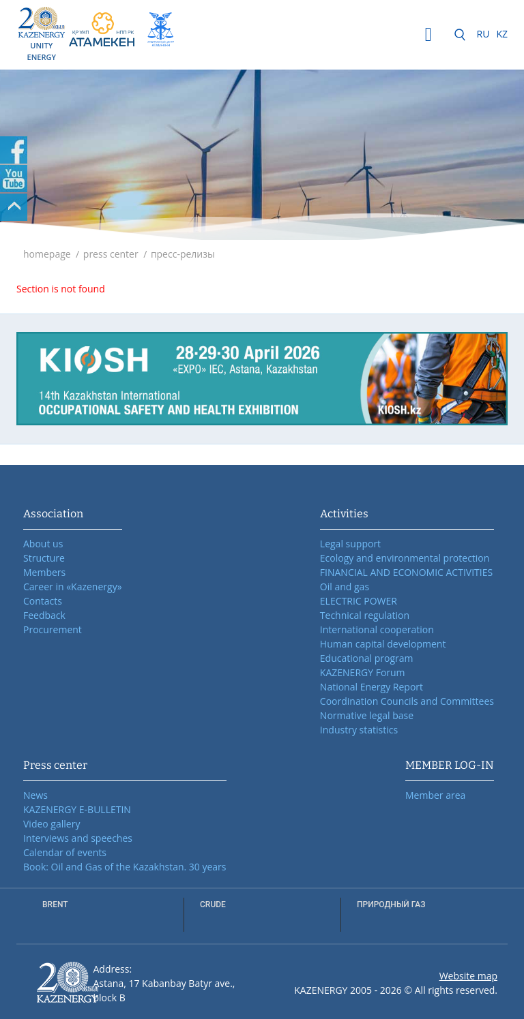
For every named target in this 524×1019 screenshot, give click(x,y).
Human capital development (383, 643)
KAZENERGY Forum (362, 672)
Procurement (52, 629)
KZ (502, 33)
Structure (44, 557)
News (35, 795)
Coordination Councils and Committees (407, 701)
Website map (468, 975)
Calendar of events (64, 852)
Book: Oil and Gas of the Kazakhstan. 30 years (125, 866)
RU (483, 33)
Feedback (44, 615)
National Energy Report (371, 686)
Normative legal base (366, 715)
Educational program (366, 658)
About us (43, 543)
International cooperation (377, 629)
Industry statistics (359, 729)
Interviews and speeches (77, 838)
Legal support (350, 543)
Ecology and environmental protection (405, 557)
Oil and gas (344, 586)
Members (44, 572)
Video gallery (51, 823)
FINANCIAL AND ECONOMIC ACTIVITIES (406, 572)
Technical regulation (364, 615)
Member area (435, 795)
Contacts (42, 600)
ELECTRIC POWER (358, 600)
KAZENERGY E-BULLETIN (77, 809)
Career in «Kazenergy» (72, 586)
